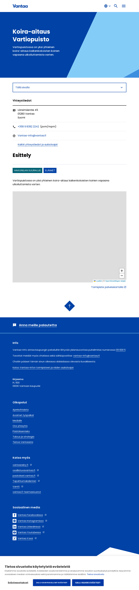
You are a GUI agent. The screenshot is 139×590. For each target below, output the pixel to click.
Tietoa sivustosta (95, 574)
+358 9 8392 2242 (28, 126)
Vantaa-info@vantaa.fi (32, 135)
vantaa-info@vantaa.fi (86, 355)
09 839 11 (120, 349)
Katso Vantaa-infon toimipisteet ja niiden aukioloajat (43, 367)
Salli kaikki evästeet (88, 582)
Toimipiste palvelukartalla (107, 287)
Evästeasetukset (18, 582)
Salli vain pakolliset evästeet (51, 582)
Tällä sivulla (69, 87)
